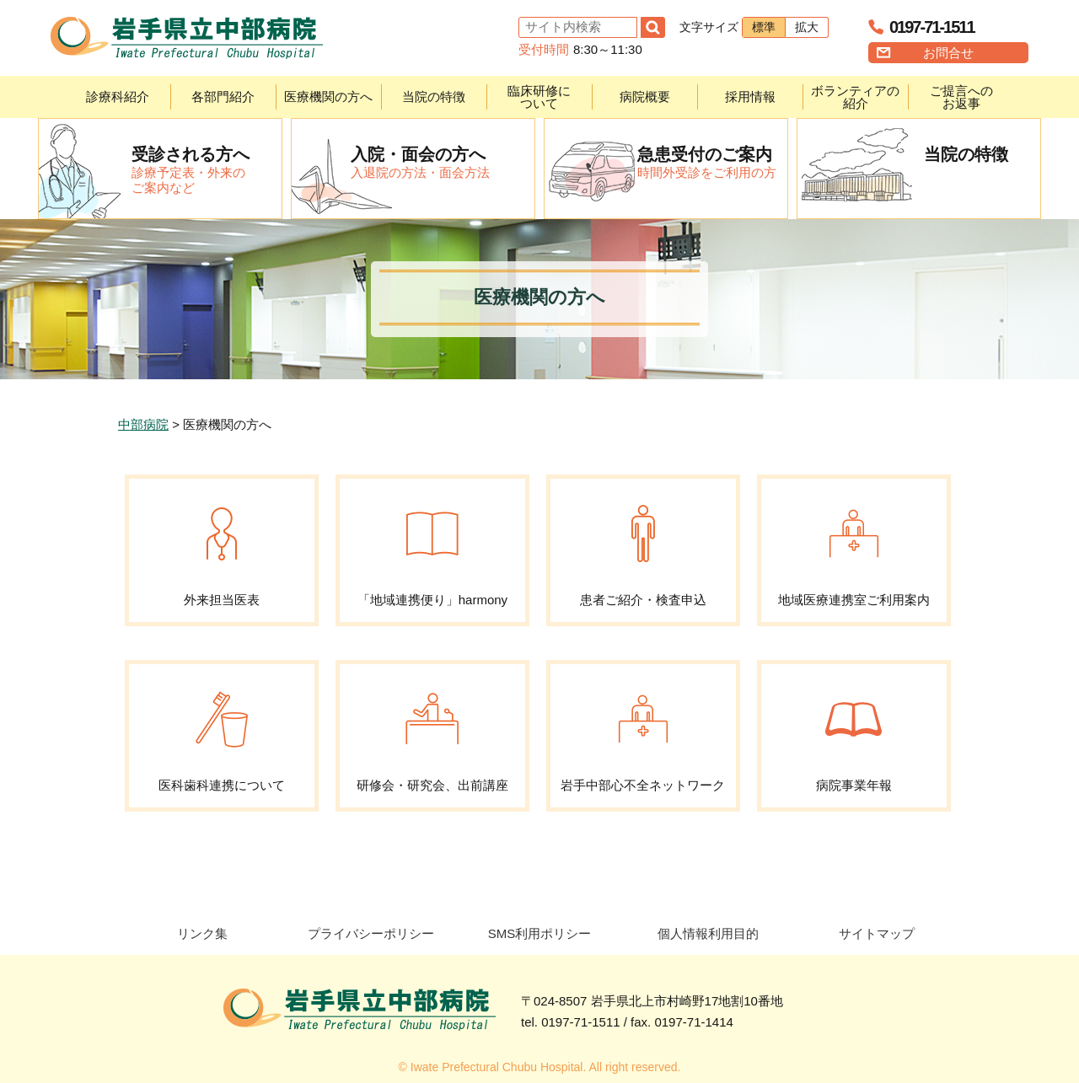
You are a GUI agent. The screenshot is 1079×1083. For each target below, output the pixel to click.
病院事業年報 (854, 728)
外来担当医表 (222, 543)
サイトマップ (877, 933)
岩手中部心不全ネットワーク (643, 728)
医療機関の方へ (328, 96)
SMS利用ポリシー (540, 933)
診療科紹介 (117, 96)
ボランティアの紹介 (855, 97)
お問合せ (948, 53)
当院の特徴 (433, 96)
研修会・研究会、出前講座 (432, 728)
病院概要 (645, 96)
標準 (764, 27)
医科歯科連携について (222, 728)
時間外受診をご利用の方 (712, 162)
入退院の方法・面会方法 (442, 162)
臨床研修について (539, 97)
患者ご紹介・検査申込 (643, 543)
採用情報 (750, 96)
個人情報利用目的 (708, 933)
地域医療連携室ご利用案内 (854, 543)
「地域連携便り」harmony (432, 543)
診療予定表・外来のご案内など (207, 169)
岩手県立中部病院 (187, 38)
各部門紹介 (223, 96)
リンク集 (202, 933)
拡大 (807, 27)
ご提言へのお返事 (961, 97)
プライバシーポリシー (371, 933)
